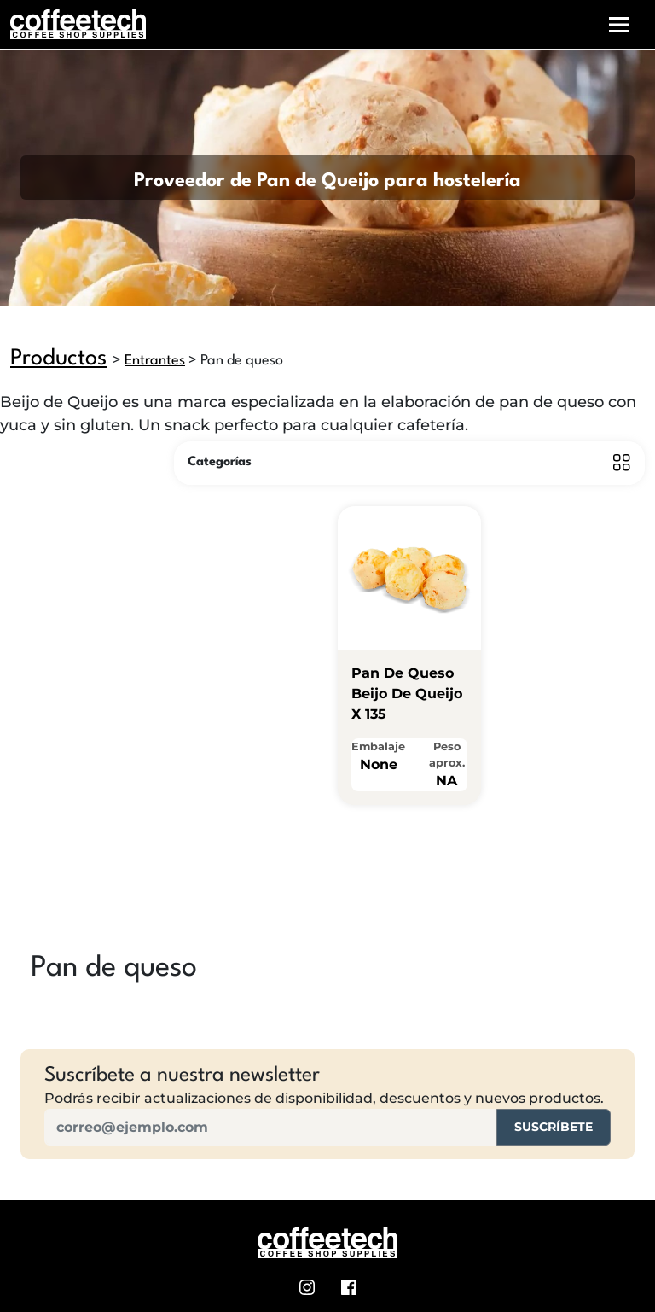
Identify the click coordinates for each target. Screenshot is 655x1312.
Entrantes (155, 360)
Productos (58, 358)
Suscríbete (553, 1126)
